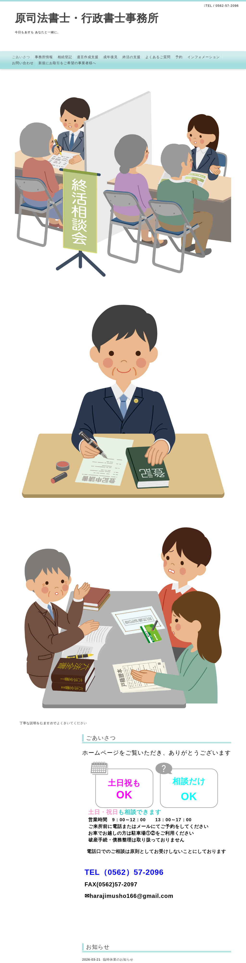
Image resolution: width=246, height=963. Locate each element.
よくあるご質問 (158, 57)
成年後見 (110, 57)
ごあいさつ (21, 57)
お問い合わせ (23, 63)
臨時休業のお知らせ (118, 959)
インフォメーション (203, 57)
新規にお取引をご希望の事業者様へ (67, 63)
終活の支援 (132, 57)
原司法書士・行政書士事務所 (92, 18)
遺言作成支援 (87, 57)
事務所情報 (44, 57)
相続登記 (65, 57)
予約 (179, 57)
